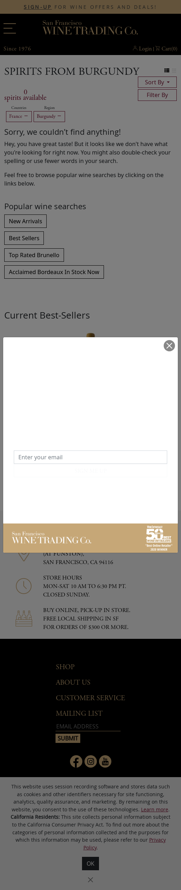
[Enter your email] (90, 457)
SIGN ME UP (91, 471)
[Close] (169, 345)
